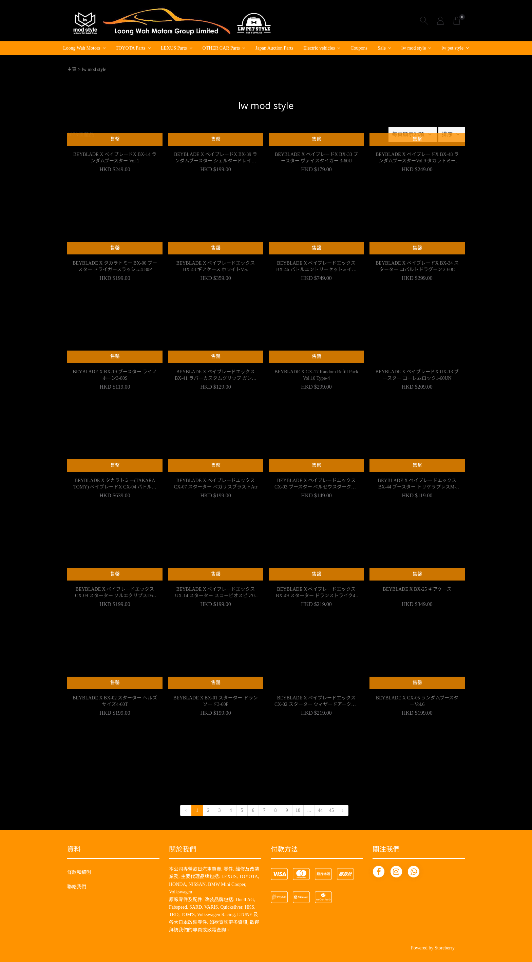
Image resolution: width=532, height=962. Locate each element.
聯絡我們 (76, 886)
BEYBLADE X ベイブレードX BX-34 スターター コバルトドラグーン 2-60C (417, 266)
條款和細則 (79, 872)
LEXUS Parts (174, 48)
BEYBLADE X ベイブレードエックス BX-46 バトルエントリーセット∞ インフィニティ (316, 267)
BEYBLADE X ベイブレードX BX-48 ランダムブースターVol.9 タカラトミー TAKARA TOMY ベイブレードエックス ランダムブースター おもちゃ (417, 158)
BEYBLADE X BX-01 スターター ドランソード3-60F (215, 701)
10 (298, 810)
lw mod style (413, 48)
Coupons (358, 48)
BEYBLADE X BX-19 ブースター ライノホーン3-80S (115, 375)
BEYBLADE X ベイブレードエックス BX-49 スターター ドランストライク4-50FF (316, 593)
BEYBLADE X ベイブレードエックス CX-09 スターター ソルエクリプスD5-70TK (115, 593)
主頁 (72, 69)
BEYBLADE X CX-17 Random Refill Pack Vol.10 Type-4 (316, 375)
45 (331, 810)
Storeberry (445, 947)
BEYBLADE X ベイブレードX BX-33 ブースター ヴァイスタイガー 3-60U (316, 158)
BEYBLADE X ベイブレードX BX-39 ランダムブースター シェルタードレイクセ (215, 158)
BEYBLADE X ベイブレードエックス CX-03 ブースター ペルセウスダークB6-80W (316, 484)
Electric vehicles (319, 48)
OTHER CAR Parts (221, 48)
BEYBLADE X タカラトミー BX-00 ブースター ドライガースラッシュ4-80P (115, 266)
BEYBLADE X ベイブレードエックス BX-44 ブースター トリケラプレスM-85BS (417, 484)
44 (320, 810)
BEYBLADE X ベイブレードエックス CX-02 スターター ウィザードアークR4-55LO (316, 701)
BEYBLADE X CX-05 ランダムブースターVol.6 (417, 701)
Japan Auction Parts (274, 48)
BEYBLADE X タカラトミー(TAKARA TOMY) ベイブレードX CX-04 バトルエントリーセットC (114, 484)
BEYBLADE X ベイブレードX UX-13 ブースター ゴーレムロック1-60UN (417, 375)
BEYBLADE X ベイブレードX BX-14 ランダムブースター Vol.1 (114, 158)
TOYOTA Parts (130, 48)
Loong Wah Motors (81, 48)
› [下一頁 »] (343, 810)
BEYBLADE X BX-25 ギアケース (417, 589)
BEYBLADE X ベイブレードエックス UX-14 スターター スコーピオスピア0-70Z (215, 593)
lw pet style (452, 48)
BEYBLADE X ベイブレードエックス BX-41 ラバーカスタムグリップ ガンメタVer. (215, 375)
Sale (382, 48)
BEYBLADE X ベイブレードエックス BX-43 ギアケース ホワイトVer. (215, 266)
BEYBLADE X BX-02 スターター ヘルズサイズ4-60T (115, 701)
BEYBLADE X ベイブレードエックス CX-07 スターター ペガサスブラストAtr (216, 484)
